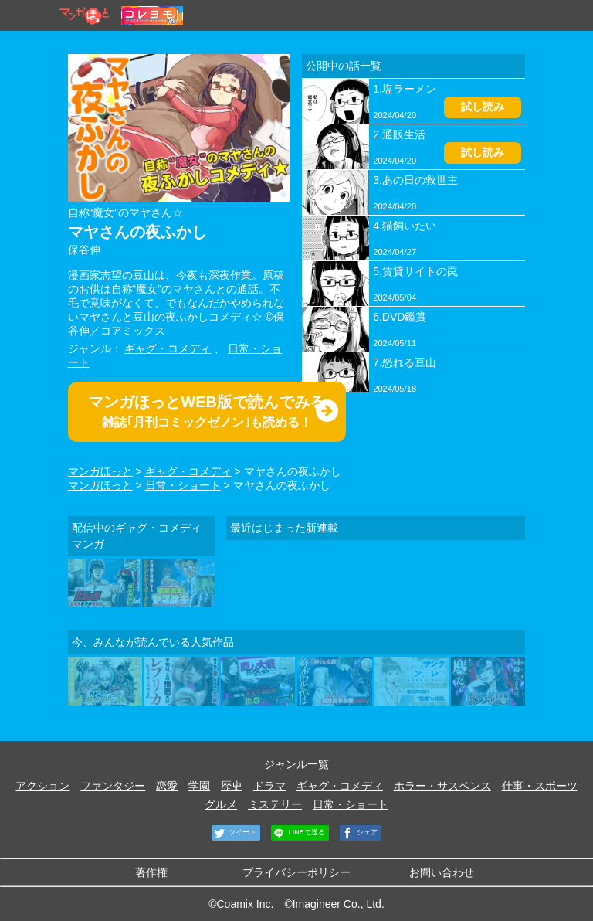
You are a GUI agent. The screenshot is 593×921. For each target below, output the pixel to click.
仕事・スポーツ (540, 786)
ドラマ (269, 786)
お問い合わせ (441, 872)
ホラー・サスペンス (442, 786)
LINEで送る (298, 833)
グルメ (221, 804)
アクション (42, 786)
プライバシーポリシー (296, 872)
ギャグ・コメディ (167, 348)
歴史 (231, 786)
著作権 (151, 872)
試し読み (482, 106)
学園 (199, 786)
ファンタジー (112, 786)
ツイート (234, 833)
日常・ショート (183, 485)
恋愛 (167, 786)
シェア (359, 833)
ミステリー (275, 804)
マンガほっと (100, 471)
